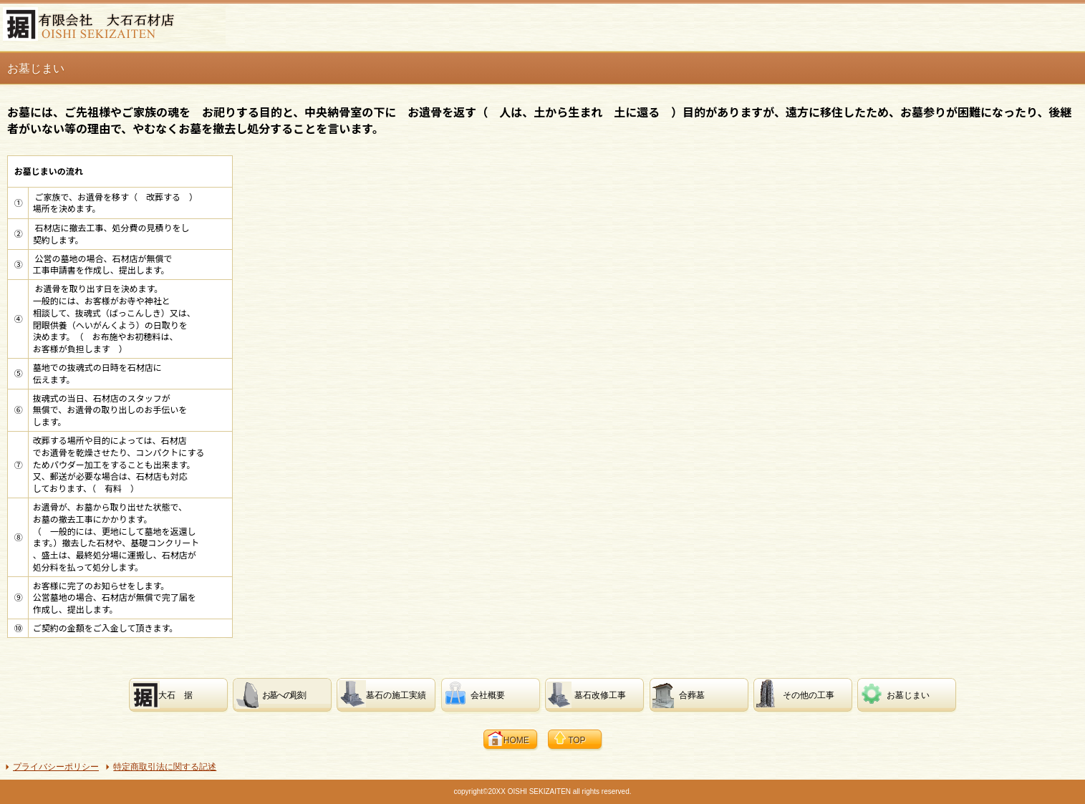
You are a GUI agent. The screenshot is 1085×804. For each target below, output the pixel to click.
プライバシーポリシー (56, 767)
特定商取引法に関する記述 (164, 767)
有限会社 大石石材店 (114, 25)
